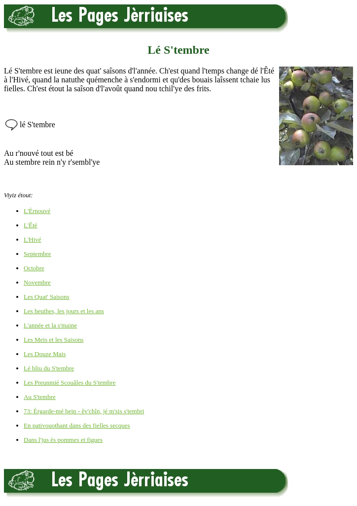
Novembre (37, 282)
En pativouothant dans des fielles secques (77, 425)
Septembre (37, 253)
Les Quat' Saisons (47, 296)
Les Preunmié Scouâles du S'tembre (69, 382)
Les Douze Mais (45, 354)
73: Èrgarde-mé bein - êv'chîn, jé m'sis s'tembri (84, 411)
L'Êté (30, 225)
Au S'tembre (40, 396)
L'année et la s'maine (50, 325)
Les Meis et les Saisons (53, 339)
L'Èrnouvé (37, 211)
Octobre (34, 268)
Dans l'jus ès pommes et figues (63, 439)
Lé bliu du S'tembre (49, 368)
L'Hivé (32, 239)
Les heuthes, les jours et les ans (64, 311)
